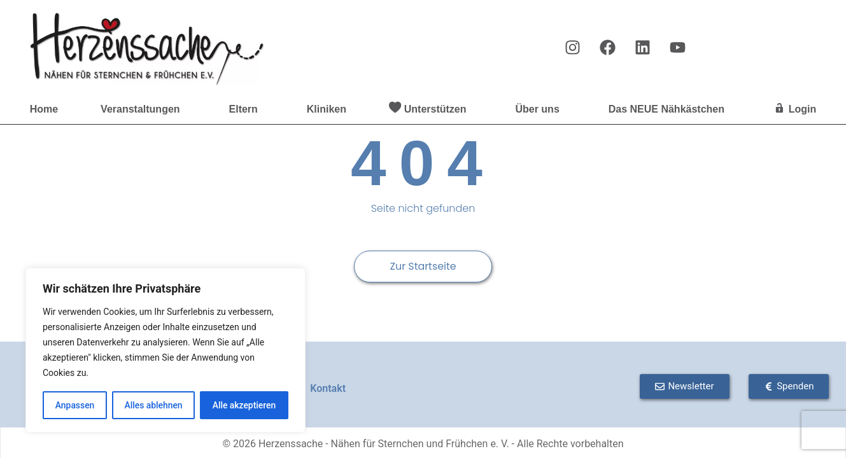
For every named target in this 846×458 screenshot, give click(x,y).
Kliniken (326, 109)
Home (44, 109)
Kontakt (328, 388)
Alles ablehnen (153, 405)
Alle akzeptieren (244, 405)
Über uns (540, 109)
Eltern (246, 109)
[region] (165, 350)
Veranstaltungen (143, 109)
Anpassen (74, 405)
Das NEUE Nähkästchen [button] (670, 109)
